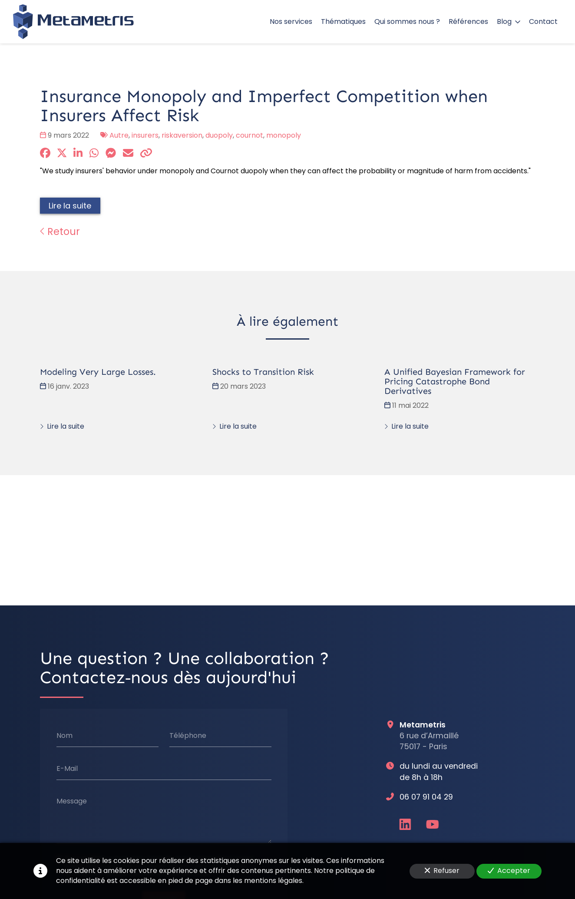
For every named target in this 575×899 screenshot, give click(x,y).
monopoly (283, 135)
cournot (249, 135)
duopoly (219, 135)
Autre (119, 135)
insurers (145, 135)
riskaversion (182, 135)
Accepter (509, 871)
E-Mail (67, 768)
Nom (64, 735)
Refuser (442, 871)
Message (71, 801)
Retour (60, 231)
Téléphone (187, 735)
